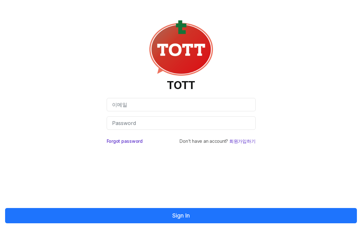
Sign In (181, 215)
